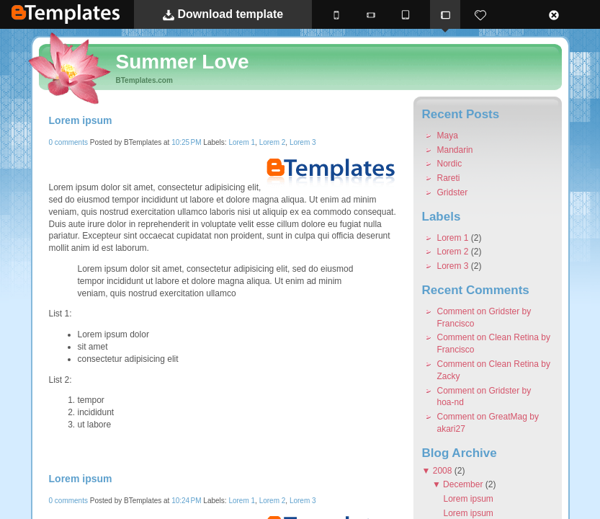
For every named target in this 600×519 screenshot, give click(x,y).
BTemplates (66, 14)
